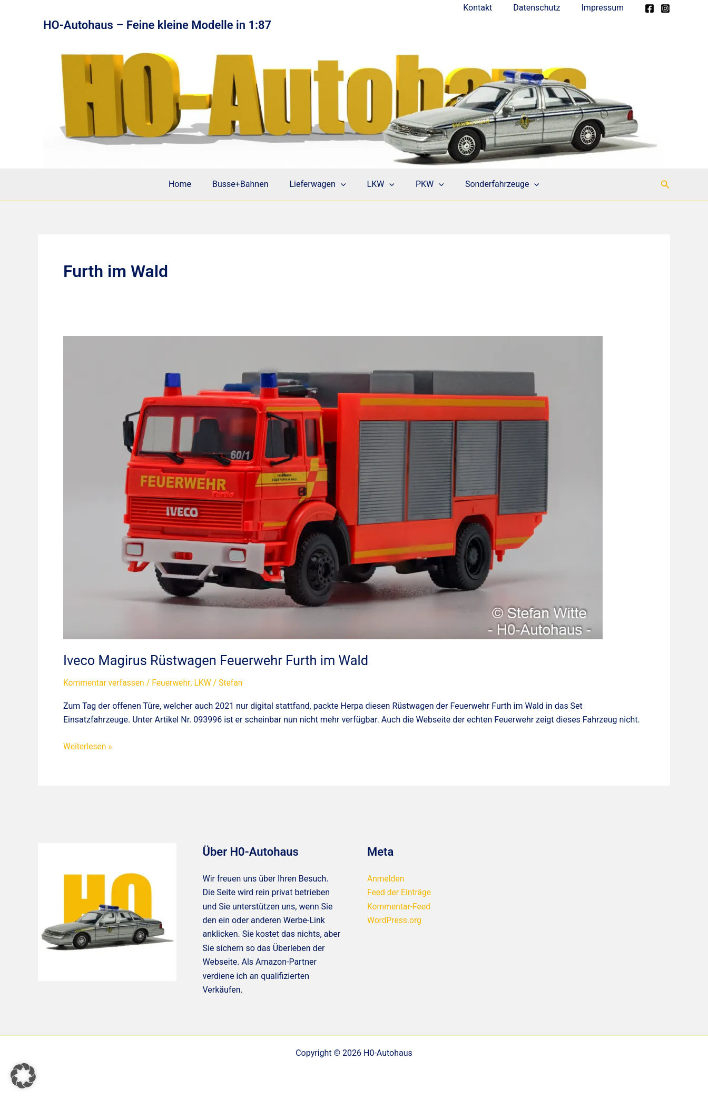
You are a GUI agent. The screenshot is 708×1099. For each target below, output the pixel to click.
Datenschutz (542, 8)
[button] (665, 184)
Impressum (605, 8)
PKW (423, 184)
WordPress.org (394, 920)
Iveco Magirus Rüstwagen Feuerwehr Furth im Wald (219, 660)
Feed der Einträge (399, 892)
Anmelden (386, 878)
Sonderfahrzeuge (492, 184)
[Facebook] (649, 8)
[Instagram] (665, 8)
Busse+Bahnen (247, 184)
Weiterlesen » (88, 746)
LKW (378, 184)
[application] (343, 184)
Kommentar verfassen (104, 683)
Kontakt (488, 8)
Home (190, 184)
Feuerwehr (173, 683)
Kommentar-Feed (399, 906)
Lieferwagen (319, 184)
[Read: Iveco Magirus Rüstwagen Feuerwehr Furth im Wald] (333, 487)
